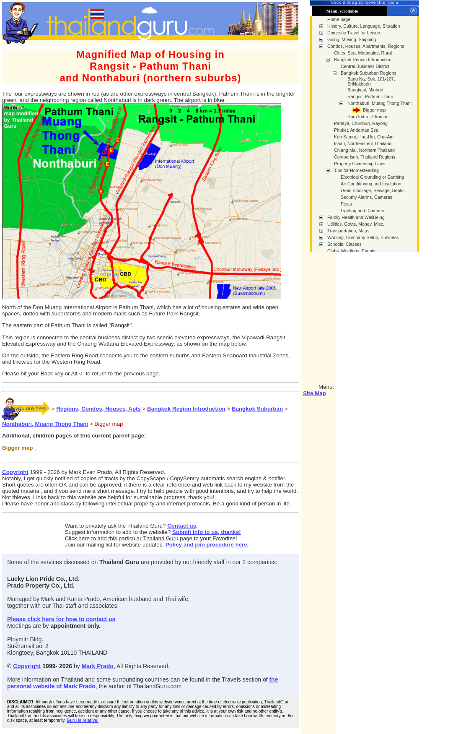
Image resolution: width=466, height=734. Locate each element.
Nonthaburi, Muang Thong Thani (45, 424)
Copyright (15, 472)
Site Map (314, 393)
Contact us (181, 526)
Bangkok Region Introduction (186, 409)
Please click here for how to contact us (61, 619)
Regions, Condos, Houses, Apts (98, 409)
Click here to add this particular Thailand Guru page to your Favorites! (151, 538)
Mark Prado (98, 666)
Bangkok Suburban (257, 409)
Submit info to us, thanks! (206, 532)
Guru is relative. (82, 720)
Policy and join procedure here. (207, 544)
